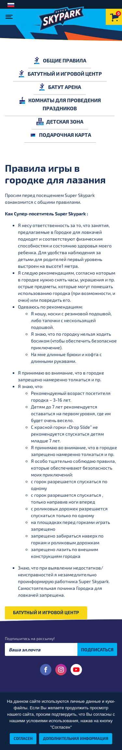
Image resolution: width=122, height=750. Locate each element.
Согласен (23, 738)
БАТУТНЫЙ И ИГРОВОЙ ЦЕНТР (60, 74)
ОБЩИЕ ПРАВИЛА (59, 60)
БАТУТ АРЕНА (59, 87)
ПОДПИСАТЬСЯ (97, 649)
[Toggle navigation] (10, 15)
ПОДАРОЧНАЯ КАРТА (60, 135)
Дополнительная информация (75, 738)
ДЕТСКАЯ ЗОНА (59, 121)
